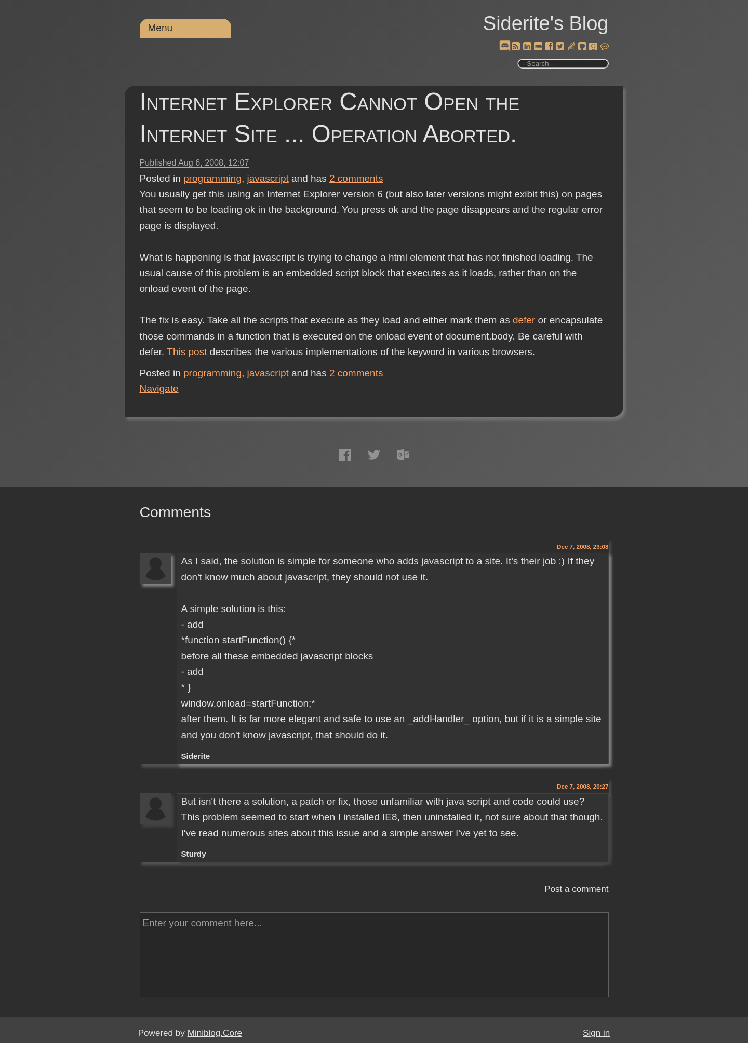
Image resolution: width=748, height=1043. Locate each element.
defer (524, 320)
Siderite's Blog (546, 23)
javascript (268, 178)
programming (212, 178)
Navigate (159, 388)
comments (356, 178)
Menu (160, 27)
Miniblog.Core (215, 1033)
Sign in (596, 1033)
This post (187, 351)
